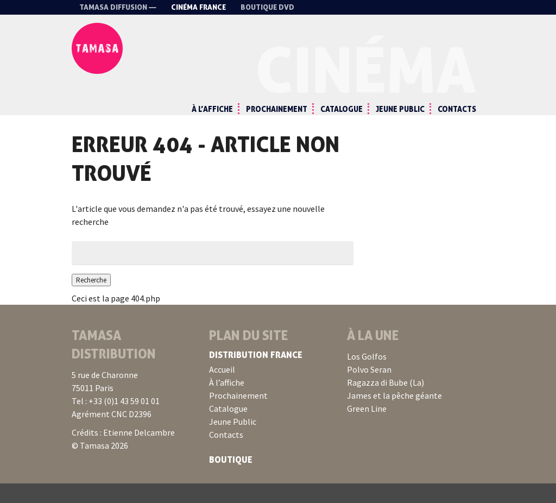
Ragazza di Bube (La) (385, 402)
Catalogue (341, 109)
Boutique (230, 479)
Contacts (457, 109)
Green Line (367, 428)
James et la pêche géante (394, 415)
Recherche (95, 298)
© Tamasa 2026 (100, 465)
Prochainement (276, 109)
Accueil (222, 388)
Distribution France (255, 374)
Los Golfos (367, 375)
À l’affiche (212, 109)
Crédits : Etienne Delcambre (123, 452)
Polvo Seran (369, 388)
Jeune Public (400, 109)
